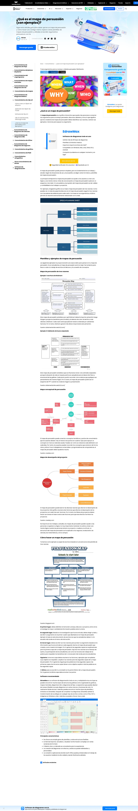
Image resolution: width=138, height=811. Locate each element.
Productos (30, 8)
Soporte (127, 3)
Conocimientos (49, 64)
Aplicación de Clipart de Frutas (22, 109)
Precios (120, 8)
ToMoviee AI (28, 3)
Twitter (44, 72)
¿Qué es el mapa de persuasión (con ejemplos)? (21, 124)
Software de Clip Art (21, 114)
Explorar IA (102, 3)
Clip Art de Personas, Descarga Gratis (21, 118)
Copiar (62, 72)
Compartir (53, 72)
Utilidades (91, 3)
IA (51, 8)
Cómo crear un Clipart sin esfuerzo (23, 104)
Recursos (59, 8)
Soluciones (41, 8)
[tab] (23, 65)
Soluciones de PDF (78, 3)
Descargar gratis (26, 47)
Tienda (120, 3)
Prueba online (48, 47)
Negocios (113, 3)
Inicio (41, 64)
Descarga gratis (109, 8)
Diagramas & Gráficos (61, 3)
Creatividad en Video (42, 3)
